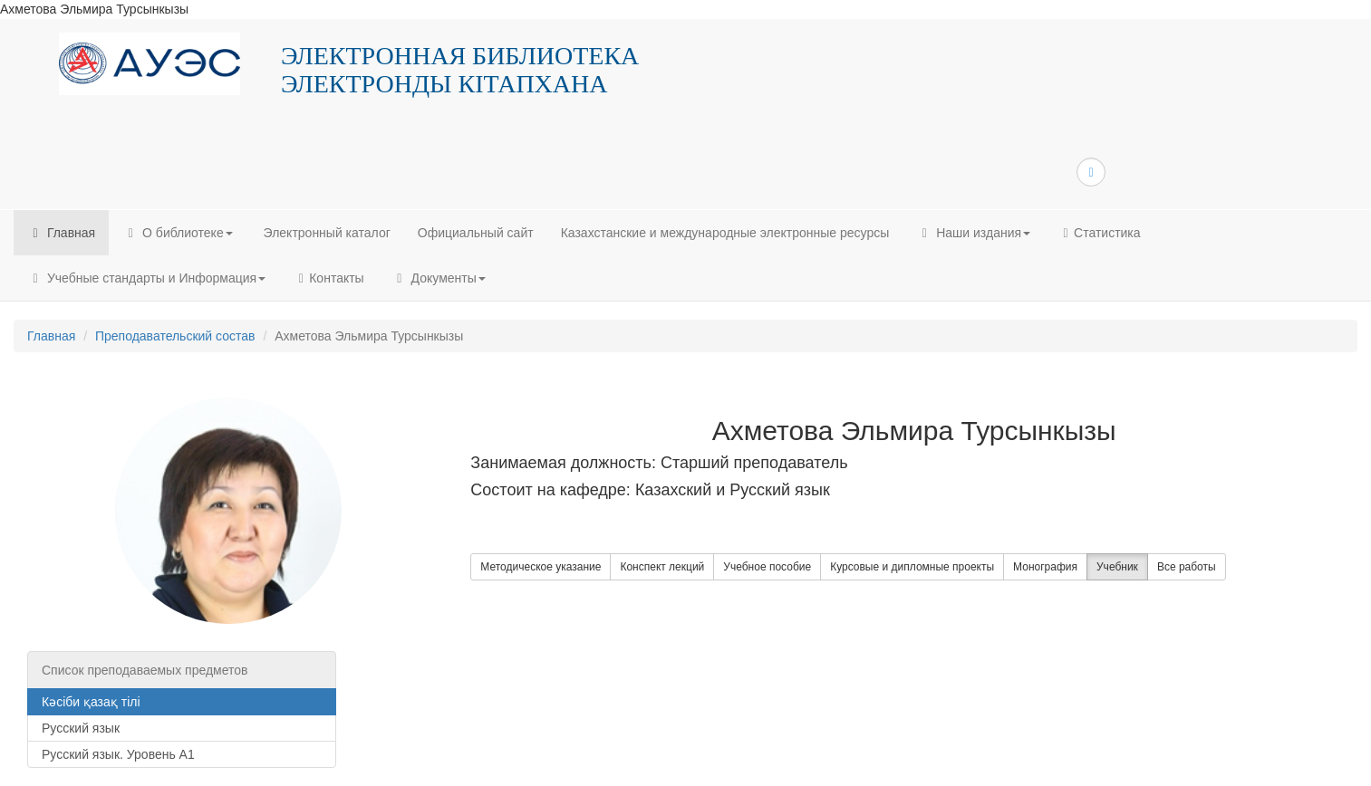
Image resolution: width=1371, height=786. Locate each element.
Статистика (1099, 232)
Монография (1045, 567)
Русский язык (81, 728)
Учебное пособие (767, 567)
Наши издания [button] (973, 232)
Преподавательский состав (175, 336)
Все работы (1186, 567)
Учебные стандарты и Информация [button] (146, 278)
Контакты (328, 278)
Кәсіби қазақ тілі (91, 702)
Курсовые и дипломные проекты (912, 567)
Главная (61, 232)
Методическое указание (540, 567)
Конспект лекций (662, 567)
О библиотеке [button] (177, 232)
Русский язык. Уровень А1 (118, 754)
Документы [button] (438, 278)
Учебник (1117, 567)
